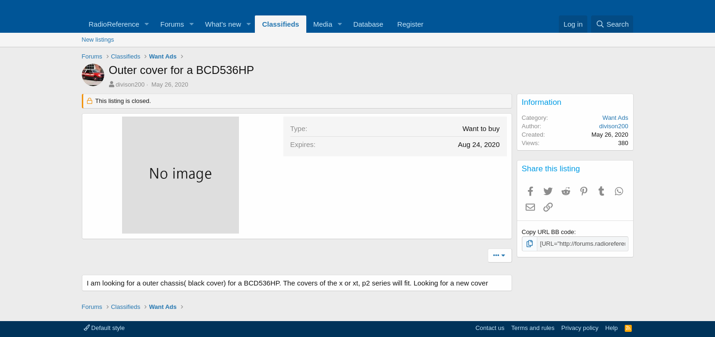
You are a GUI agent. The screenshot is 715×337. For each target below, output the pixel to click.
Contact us (490, 327)
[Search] (612, 24)
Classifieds (280, 24)
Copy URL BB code (548, 231)
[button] (146, 24)
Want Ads (615, 117)
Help (611, 327)
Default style (104, 327)
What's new (223, 24)
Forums (172, 24)
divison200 (130, 84)
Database (368, 24)
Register (410, 24)
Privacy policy (579, 327)
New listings (98, 39)
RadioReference (114, 24)
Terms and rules (532, 327)
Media (322, 24)
